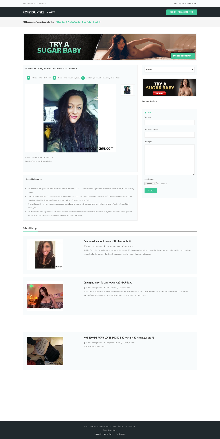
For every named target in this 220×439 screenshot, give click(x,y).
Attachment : (149, 179)
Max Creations (121, 434)
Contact (51, 12)
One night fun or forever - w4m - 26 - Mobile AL (108, 282)
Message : (148, 142)
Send (150, 190)
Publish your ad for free (181, 12)
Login (174, 3)
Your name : (149, 117)
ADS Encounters (33, 12)
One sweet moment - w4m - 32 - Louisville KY (107, 241)
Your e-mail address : (152, 129)
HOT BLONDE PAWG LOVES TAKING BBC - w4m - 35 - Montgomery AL (119, 337)
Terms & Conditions (110, 430)
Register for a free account (187, 3)
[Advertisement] (110, 392)
